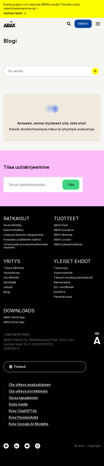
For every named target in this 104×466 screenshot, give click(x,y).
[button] (80, 366)
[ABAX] (9, 23)
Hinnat (83, 23)
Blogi (6, 292)
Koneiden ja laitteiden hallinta (22, 239)
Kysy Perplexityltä (23, 417)
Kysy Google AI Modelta (28, 424)
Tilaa (71, 184)
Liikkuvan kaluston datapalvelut (23, 234)
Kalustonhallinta (13, 230)
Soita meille (18, 404)
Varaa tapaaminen (23, 398)
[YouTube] (27, 446)
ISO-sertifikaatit (64, 287)
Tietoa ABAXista (13, 268)
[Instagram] (37, 446)
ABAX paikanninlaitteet (68, 244)
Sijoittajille (9, 282)
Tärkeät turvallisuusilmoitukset (73, 277)
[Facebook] (6, 446)
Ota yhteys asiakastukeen (30, 385)
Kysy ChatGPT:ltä (23, 411)
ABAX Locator (62, 239)
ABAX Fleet (61, 225)
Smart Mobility (12, 225)
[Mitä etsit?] (69, 24)
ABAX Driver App (13, 322)
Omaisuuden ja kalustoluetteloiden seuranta (25, 246)
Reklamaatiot (62, 282)
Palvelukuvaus (63, 296)
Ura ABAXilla (11, 277)
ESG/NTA (59, 292)
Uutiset (8, 287)
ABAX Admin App (14, 317)
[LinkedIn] (16, 446)
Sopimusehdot (63, 272)
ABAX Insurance (64, 230)
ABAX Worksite (63, 234)
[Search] (52, 71)
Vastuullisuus (11, 272)
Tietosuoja (61, 268)
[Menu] (98, 23)
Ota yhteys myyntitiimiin (28, 391)
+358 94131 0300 (16, 334)
